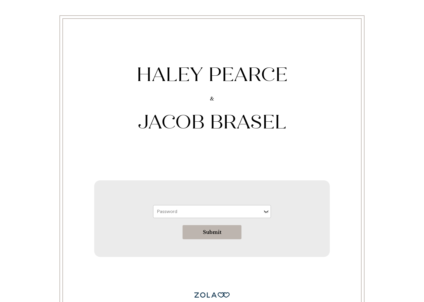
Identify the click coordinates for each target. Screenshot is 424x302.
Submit (212, 232)
